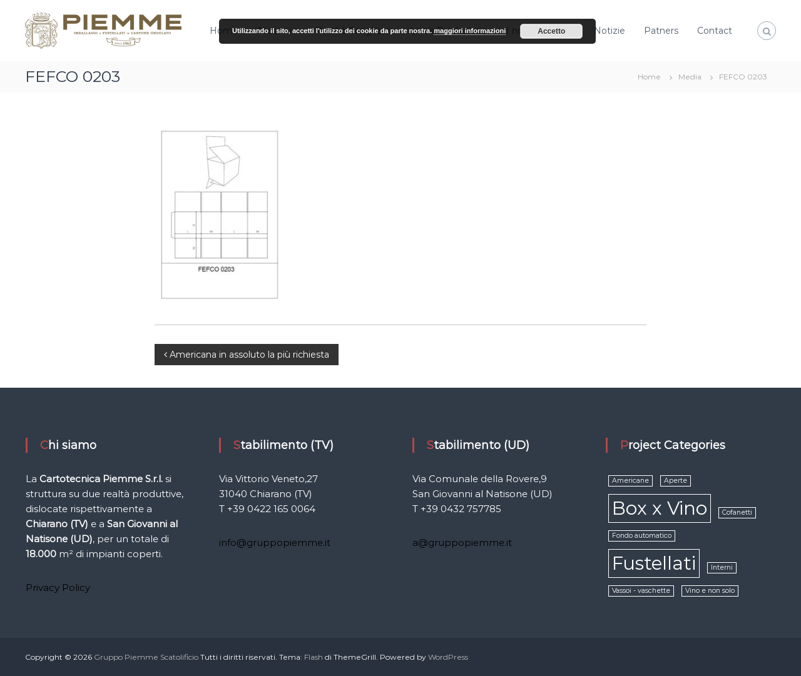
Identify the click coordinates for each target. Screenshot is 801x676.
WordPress (448, 657)
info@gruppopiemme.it (274, 542)
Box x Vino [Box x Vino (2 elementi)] (659, 508)
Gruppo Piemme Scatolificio (147, 657)
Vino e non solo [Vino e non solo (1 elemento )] (710, 591)
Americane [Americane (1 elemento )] (630, 481)
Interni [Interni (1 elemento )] (722, 567)
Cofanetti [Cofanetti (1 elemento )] (737, 512)
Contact (714, 30)
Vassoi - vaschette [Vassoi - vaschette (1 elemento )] (641, 591)
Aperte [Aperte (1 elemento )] (675, 481)
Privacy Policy (58, 587)
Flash (313, 657)
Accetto (551, 31)
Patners (661, 30)
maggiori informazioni (470, 30)
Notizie (609, 30)
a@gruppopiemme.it (462, 542)
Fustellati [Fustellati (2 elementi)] (654, 563)
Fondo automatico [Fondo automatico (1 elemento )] (641, 536)
